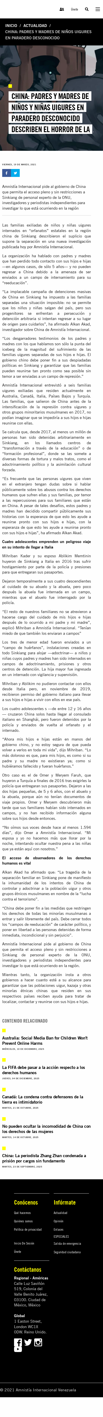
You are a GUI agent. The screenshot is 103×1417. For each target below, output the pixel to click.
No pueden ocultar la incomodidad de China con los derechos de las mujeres (46, 1128)
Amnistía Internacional (21, 186)
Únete (74, 9)
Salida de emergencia (67, 1243)
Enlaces (58, 1229)
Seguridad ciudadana (67, 1252)
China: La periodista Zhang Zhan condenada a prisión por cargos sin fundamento (44, 1158)
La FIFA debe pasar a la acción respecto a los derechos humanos (43, 1070)
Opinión (58, 1221)
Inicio (11, 25)
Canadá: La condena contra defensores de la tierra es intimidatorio (42, 1099)
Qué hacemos (22, 1212)
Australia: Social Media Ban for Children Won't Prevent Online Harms (45, 1040)
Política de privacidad (28, 1229)
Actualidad (35, 25)
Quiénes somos (23, 1221)
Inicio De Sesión (24, 1243)
